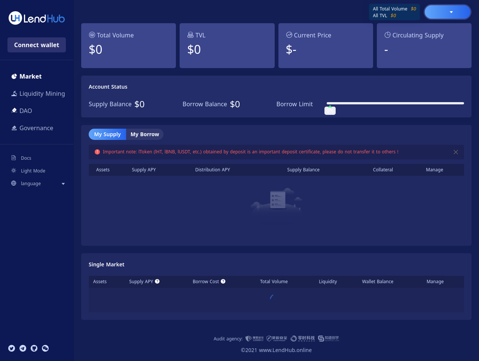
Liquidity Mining (38, 93)
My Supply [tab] (107, 134)
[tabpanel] (276, 192)
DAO (21, 111)
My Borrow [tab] (145, 134)
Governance (32, 128)
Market (26, 76)
